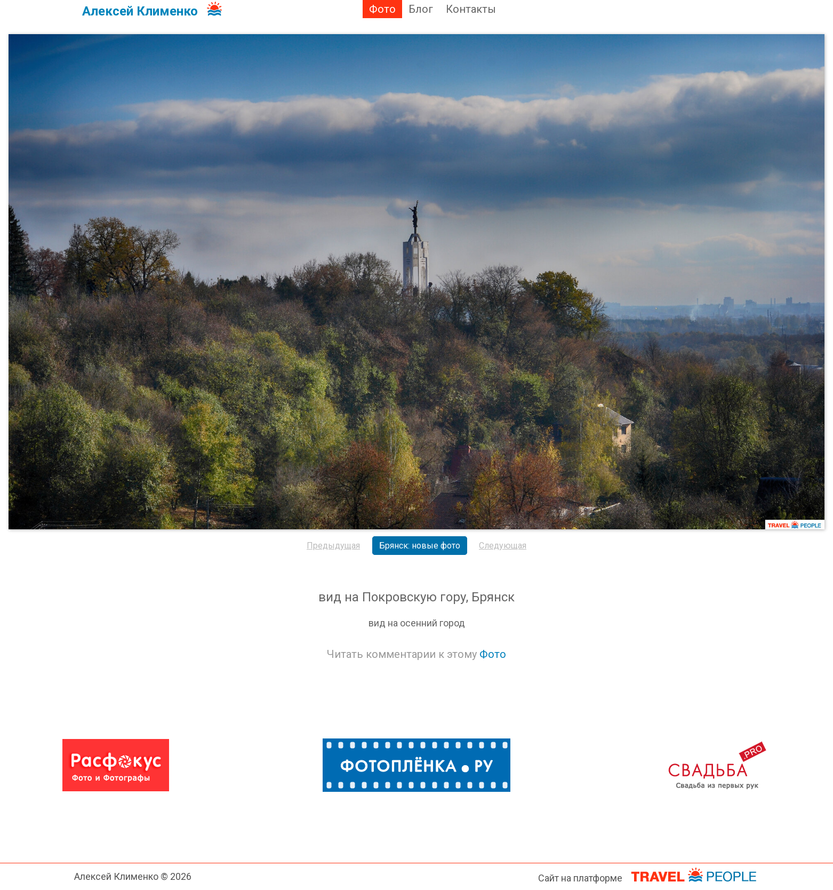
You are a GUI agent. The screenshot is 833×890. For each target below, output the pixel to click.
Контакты (471, 9)
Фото (382, 9)
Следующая (502, 546)
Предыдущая (333, 546)
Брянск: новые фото (419, 546)
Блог (421, 9)
